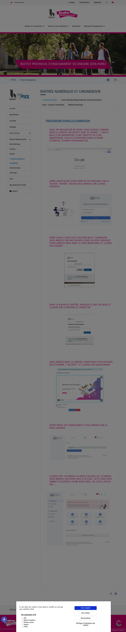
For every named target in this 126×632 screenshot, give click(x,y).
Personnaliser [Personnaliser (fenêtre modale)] (86, 618)
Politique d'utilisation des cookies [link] (85, 624)
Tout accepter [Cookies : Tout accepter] (86, 608)
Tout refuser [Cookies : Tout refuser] (85, 613)
